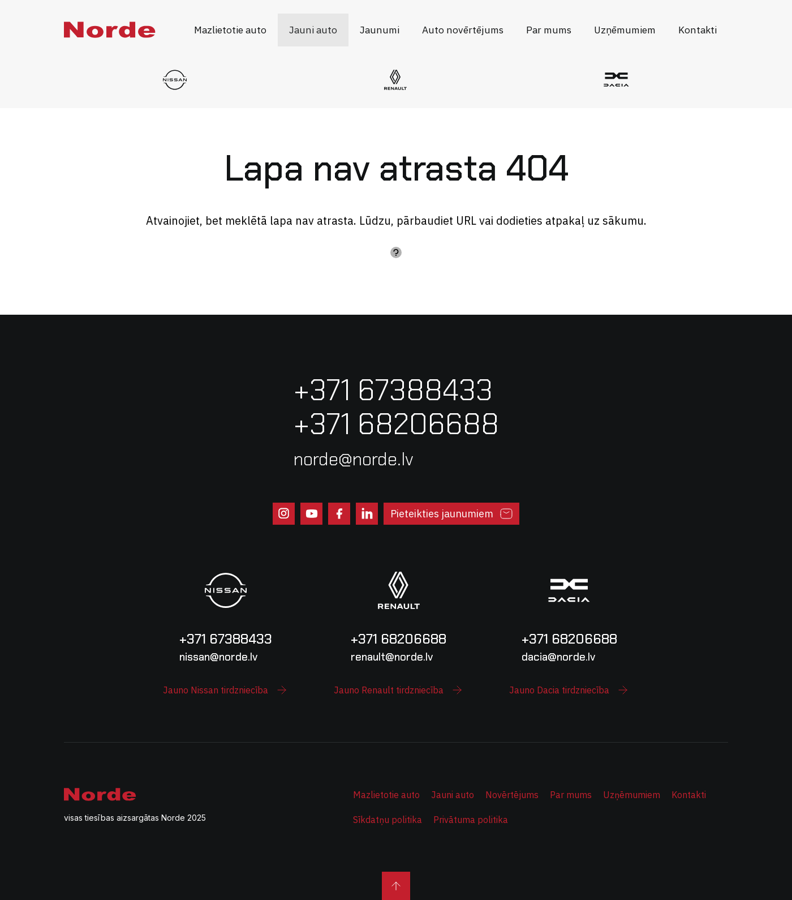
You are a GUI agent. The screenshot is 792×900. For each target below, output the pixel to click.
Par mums (571, 794)
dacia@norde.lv (558, 657)
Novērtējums (512, 794)
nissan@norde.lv (218, 657)
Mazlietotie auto (386, 794)
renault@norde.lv (392, 657)
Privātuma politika (470, 819)
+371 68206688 (398, 639)
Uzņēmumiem (631, 794)
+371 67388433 (225, 639)
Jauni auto (452, 794)
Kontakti (689, 794)
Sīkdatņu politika (387, 819)
